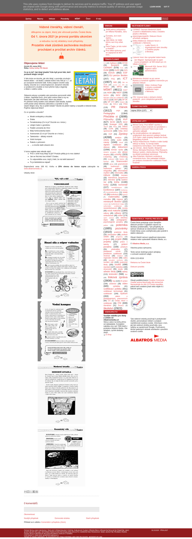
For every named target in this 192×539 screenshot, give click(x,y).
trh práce (124, 281)
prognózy (119, 237)
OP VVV (111, 102)
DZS (126, 70)
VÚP (110, 134)
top (114, 281)
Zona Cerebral (65, 537)
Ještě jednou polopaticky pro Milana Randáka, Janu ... (116, 32)
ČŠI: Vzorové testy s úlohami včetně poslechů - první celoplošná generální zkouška (148, 99)
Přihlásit (164, 530)
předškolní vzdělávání (113, 254)
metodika (107, 199)
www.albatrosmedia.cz (33, 169)
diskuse (107, 147)
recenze (107, 256)
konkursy (124, 190)
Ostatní (122, 102)
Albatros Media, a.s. (140, 244)
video (125, 283)
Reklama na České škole (140, 262)
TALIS (106, 127)
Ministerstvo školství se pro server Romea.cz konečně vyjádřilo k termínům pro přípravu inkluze (150, 80)
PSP (118, 111)
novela (125, 208)
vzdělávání (108, 294)
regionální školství (111, 258)
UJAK (111, 129)
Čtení (88, 19)
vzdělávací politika (113, 289)
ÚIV (109, 301)
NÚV (118, 95)
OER (116, 100)
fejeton (122, 159)
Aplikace (113, 63)
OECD (106, 100)
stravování (108, 269)
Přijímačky (108, 119)
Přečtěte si (111, 116)
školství (108, 308)
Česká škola (29, 530)
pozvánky (121, 228)
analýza (118, 138)
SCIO (112, 122)
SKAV (125, 122)
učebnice (112, 284)
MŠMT (77, 19)
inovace (124, 175)
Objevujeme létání (34, 63)
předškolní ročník (112, 251)
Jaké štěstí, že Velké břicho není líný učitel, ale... (114, 42)
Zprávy (28, 19)
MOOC (106, 87)
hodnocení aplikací (112, 168)
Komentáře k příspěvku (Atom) (53, 522)
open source (109, 218)
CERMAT (108, 67)
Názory (40, 19)
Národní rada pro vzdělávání (114, 98)
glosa (112, 164)
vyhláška (116, 286)
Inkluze (52, 19)
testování (113, 274)
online (120, 215)
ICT (125, 78)
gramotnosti (123, 164)
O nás (98, 19)
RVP (125, 119)
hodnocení (115, 166)
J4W (100, 537)
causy (106, 142)
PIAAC (106, 104)
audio (119, 140)
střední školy (110, 271)
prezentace (112, 235)
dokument (123, 147)
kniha (32, 68)
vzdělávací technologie (113, 291)
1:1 (105, 63)
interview (111, 180)
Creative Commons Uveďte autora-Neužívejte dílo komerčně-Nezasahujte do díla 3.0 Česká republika (147, 282)
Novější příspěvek (31, 518)
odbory (106, 213)
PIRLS (115, 104)
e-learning (107, 157)
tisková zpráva (118, 277)
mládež (106, 204)
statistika (119, 267)
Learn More (155, 7)
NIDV (119, 92)
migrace (120, 199)
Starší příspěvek (92, 518)
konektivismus (117, 187)
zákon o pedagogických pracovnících (116, 297)
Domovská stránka (62, 518)
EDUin (111, 72)
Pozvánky (65, 19)
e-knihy (118, 154)
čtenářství (107, 305)
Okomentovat (29, 514)
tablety (125, 272)
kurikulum (114, 194)
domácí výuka (117, 150)
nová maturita (114, 210)
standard (107, 267)
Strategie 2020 (116, 124)
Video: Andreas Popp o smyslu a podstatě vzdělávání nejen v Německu (153, 88)
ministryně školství (113, 201)
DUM (106, 70)
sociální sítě (108, 262)
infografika (108, 171)
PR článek (44, 68)
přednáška (115, 249)
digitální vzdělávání (112, 145)
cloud (121, 142)
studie (120, 269)
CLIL (121, 68)
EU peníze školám (118, 75)
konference (109, 190)
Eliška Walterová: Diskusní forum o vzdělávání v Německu (147, 42)
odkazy (117, 213)
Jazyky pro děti (118, 85)
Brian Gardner (38, 537)
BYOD (125, 63)
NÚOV (106, 95)
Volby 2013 (123, 131)
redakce (120, 256)
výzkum (124, 293)
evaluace (111, 159)
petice (106, 225)
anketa (106, 140)
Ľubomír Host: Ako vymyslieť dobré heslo (149, 57)
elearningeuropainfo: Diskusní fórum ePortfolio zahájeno (147, 37)
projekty (107, 241)
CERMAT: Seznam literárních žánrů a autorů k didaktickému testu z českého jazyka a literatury (149, 32)
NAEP (125, 90)
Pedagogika (109, 113)
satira (125, 258)
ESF (125, 72)
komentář (123, 185)
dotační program (110, 152)
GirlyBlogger (82, 537)
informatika (119, 173)
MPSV (119, 87)
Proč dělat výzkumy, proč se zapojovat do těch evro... (116, 53)
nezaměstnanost (110, 208)
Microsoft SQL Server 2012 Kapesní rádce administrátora (156, 68)
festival (106, 161)
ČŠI (119, 303)
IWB (115, 82)
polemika (122, 224)
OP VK (125, 100)
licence (125, 194)
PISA (125, 104)
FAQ (113, 79)
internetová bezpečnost (118, 178)
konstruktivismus (112, 192)
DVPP (117, 70)
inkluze (107, 175)
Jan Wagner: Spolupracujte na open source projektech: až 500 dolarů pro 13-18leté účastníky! (149, 62)
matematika (113, 197)
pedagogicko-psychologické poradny (116, 221)
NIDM (109, 93)
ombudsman (108, 215)
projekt (118, 239)
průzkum (124, 247)
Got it (166, 7)
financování (122, 161)
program (107, 239)
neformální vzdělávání (113, 206)
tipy (126, 274)
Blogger (155, 530)
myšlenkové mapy (117, 204)
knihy (37, 68)
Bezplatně (115, 65)
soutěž (118, 264)
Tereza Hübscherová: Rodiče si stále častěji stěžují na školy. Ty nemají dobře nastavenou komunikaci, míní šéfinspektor (150, 144)
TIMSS (125, 127)
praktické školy (121, 232)
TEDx (115, 127)
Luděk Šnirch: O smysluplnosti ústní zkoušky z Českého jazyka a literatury (156, 48)
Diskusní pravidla (137, 267)
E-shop (108, 335)
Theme (26, 537)
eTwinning (123, 157)
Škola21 (121, 305)
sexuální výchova (116, 260)
